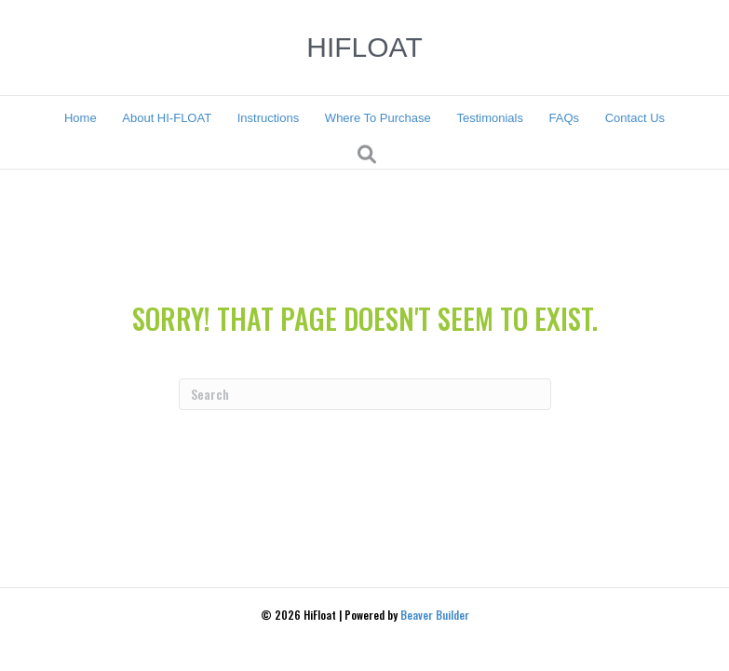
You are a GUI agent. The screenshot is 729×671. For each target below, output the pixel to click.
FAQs (564, 118)
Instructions (268, 118)
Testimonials (489, 118)
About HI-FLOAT (166, 118)
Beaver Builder (434, 615)
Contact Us (635, 118)
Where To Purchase (378, 118)
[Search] (367, 155)
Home (80, 118)
